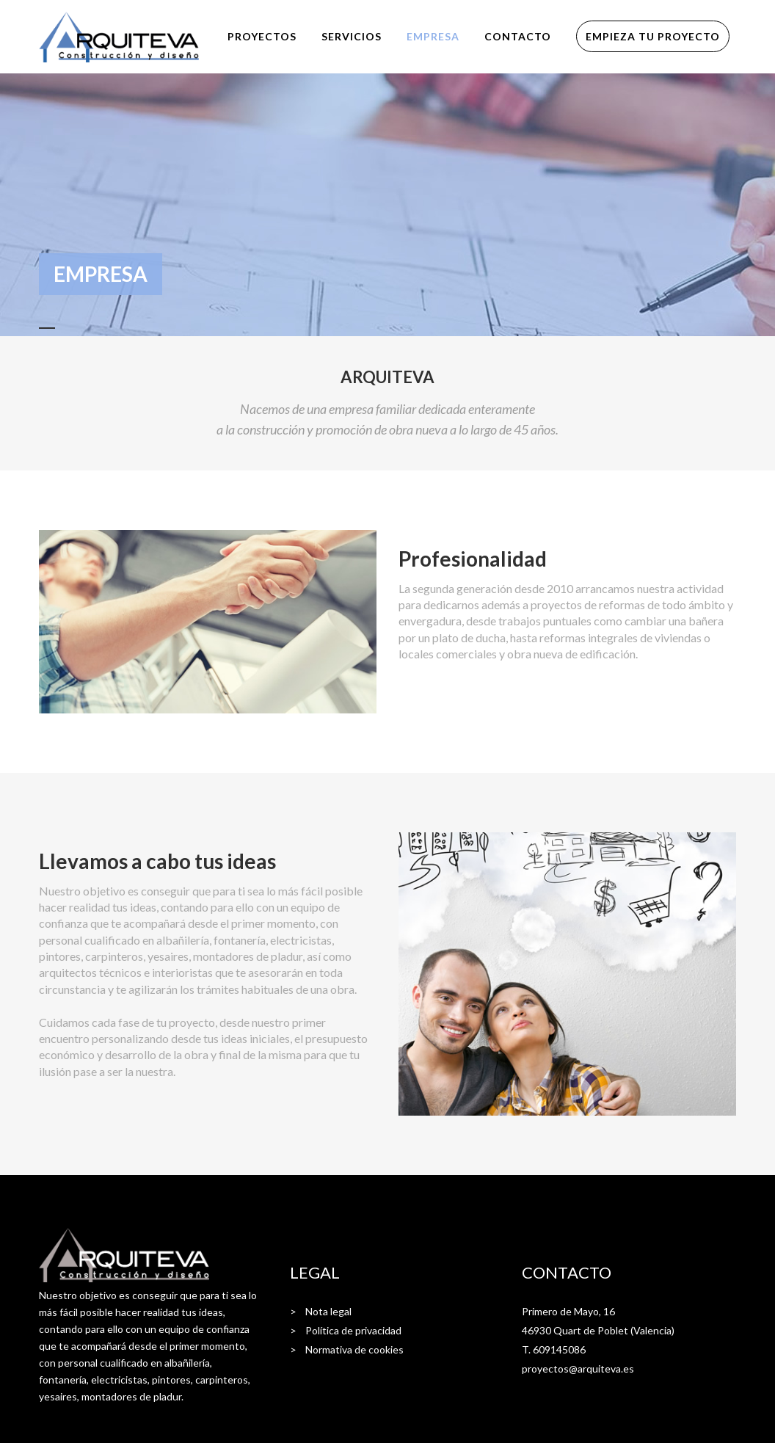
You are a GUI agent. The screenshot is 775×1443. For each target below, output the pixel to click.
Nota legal (328, 1311)
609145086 (559, 1349)
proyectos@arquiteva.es (578, 1368)
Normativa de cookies (354, 1349)
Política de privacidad (353, 1330)
